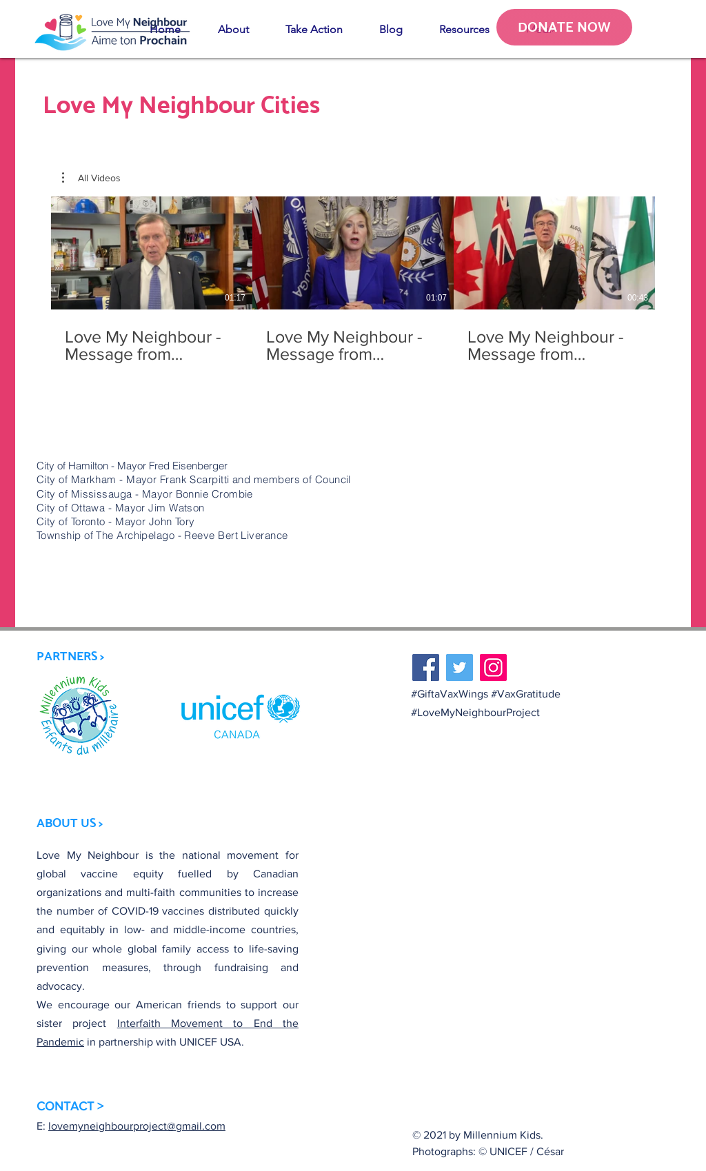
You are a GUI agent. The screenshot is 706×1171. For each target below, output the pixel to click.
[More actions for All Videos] (91, 177)
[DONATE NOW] (564, 27)
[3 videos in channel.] (353, 280)
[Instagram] (493, 667)
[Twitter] (459, 667)
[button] (233, 29)
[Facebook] (425, 667)
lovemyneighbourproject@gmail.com (136, 1126)
